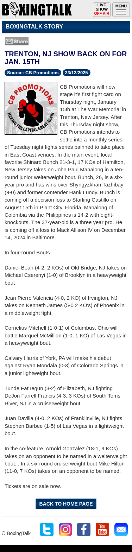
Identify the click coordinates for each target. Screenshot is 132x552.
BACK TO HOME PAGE (66, 504)
